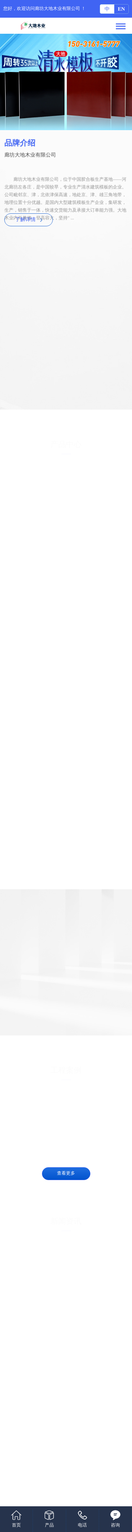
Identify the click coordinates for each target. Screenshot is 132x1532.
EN (121, 9)
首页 (16, 1525)
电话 (82, 1525)
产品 (49, 1525)
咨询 (115, 1525)
